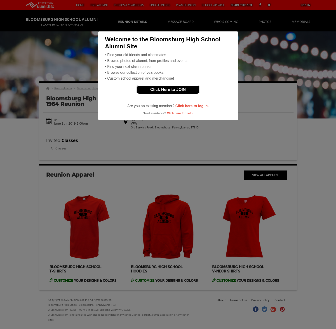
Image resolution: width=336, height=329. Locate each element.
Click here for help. (180, 113)
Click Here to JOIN (168, 89)
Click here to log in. (192, 106)
